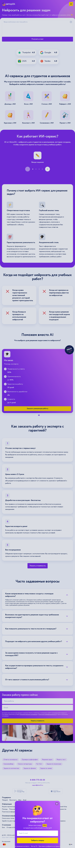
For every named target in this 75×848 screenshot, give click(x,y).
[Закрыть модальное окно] (57, 803)
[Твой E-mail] (37, 833)
